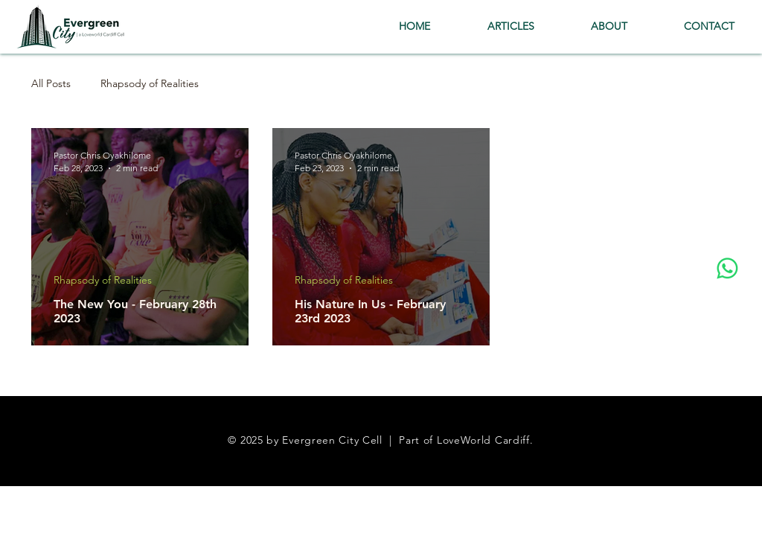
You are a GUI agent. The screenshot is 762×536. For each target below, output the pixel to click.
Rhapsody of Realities (149, 83)
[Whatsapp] (727, 268)
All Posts (51, 83)
